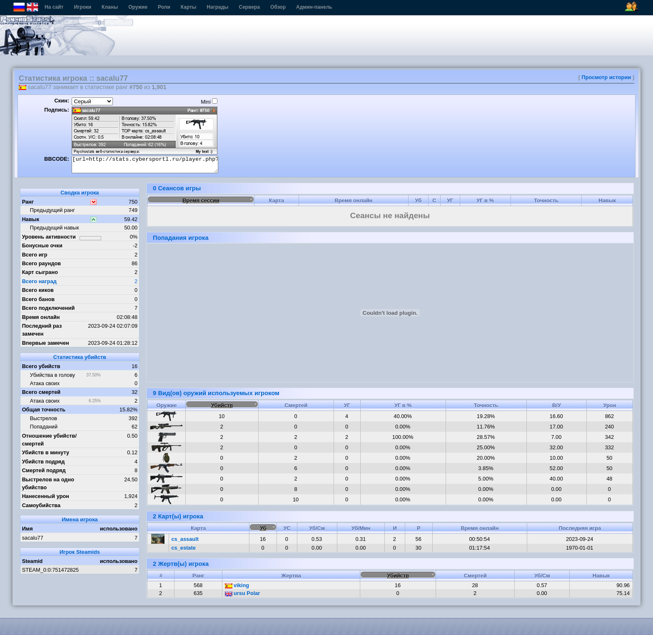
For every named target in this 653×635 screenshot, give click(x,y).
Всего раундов (41, 263)
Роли (164, 7)
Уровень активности (49, 237)
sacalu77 (32, 538)
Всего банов (38, 299)
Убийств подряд (43, 461)
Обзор (278, 7)
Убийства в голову (52, 375)
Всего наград (39, 281)
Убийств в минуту (46, 452)
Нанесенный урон (45, 496)
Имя (27, 528)
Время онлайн (41, 317)
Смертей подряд (44, 470)
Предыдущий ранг (52, 210)
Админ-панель (314, 7)
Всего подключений (48, 308)
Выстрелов (43, 418)
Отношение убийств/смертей (49, 440)
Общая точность (44, 409)
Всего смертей (41, 392)
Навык (31, 219)
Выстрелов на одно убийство (48, 483)
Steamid (32, 561)
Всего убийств (41, 366)
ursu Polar (242, 593)
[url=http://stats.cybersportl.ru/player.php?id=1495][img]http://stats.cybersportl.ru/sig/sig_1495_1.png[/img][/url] (145, 164)
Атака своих (45, 383)
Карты (188, 7)
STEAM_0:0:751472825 (50, 570)
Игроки (82, 7)
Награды (217, 7)
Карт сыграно (40, 272)
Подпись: (56, 110)
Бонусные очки (42, 245)
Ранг (28, 202)
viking (237, 585)
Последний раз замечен (42, 330)
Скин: (61, 100)
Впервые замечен (45, 343)
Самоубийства (41, 505)
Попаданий (43, 426)
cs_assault (185, 539)
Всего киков (38, 290)
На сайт (54, 7)
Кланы (110, 7)
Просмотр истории (606, 77)
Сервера (249, 7)
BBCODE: (56, 159)
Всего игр (34, 255)
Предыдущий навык (54, 227)
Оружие (137, 7)
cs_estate (184, 548)
